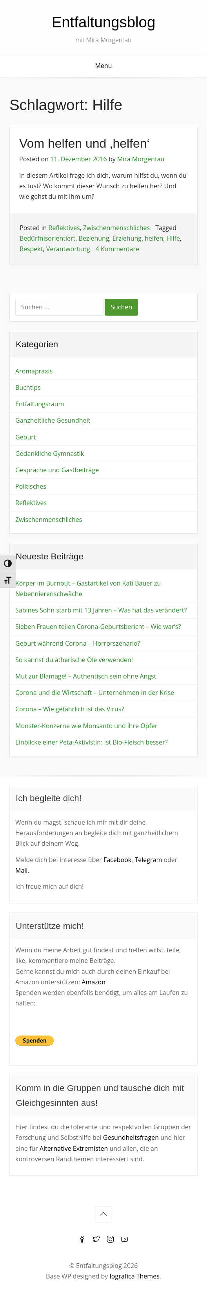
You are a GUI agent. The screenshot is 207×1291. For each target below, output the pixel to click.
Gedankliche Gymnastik (49, 453)
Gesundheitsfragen (131, 1137)
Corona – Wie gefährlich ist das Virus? (69, 709)
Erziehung (127, 238)
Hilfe (173, 238)
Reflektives (64, 227)
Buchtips (28, 387)
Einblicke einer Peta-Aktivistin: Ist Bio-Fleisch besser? (91, 742)
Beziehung (94, 238)
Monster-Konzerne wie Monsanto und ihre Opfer (86, 725)
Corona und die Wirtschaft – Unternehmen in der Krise (94, 692)
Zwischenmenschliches (116, 227)
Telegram (148, 859)
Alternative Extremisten (74, 1148)
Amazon (93, 982)
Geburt (25, 437)
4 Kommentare (117, 249)
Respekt (31, 249)
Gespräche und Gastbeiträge (57, 470)
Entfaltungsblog (104, 22)
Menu (103, 65)
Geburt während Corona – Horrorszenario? (77, 643)
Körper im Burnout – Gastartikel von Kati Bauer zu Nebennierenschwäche (88, 588)
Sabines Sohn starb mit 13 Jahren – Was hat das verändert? (101, 610)
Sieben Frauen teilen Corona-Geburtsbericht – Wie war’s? (98, 626)
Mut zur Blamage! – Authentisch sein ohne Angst (85, 676)
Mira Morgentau (140, 159)
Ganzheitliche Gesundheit (52, 420)
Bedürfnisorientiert (47, 238)
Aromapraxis (34, 371)
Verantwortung (68, 249)
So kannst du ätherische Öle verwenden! (74, 659)
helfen (154, 238)
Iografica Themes (134, 1276)
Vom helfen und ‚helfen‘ (84, 143)
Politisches (30, 486)
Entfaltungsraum (39, 404)
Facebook (117, 859)
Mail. (22, 870)
